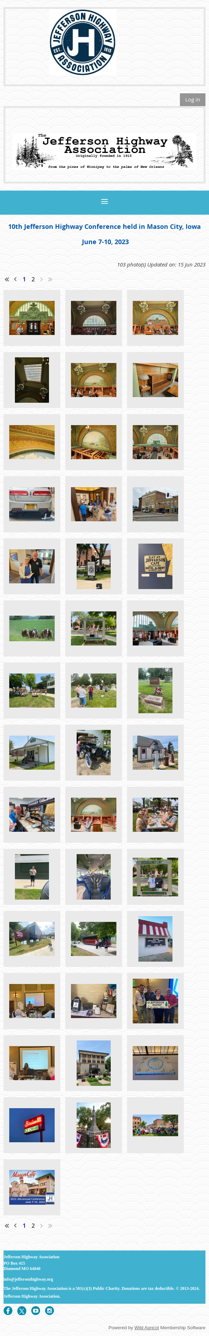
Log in (192, 99)
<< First (7, 279)
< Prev (15, 279)
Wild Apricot (146, 1327)
